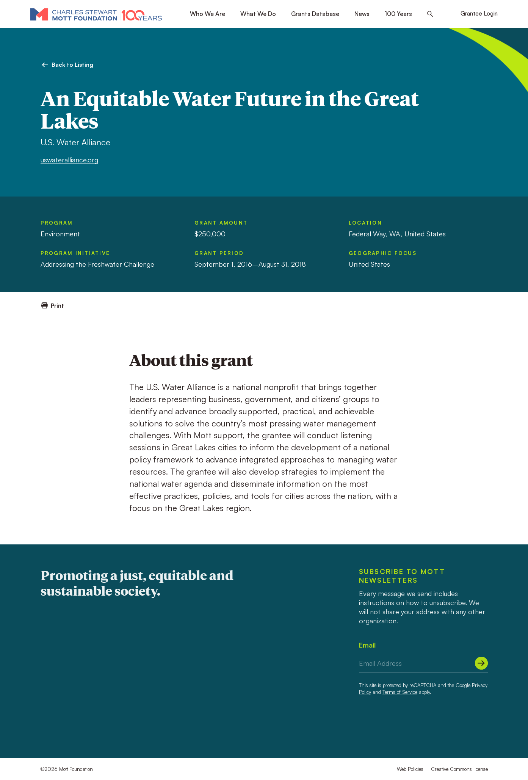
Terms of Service (399, 692)
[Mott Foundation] (96, 14)
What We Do (258, 13)
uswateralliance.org (69, 160)
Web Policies (410, 769)
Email (367, 645)
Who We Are (207, 13)
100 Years (398, 13)
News (362, 13)
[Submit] (481, 663)
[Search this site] (430, 14)
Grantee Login (479, 13)
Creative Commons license (459, 769)
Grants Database (315, 13)
